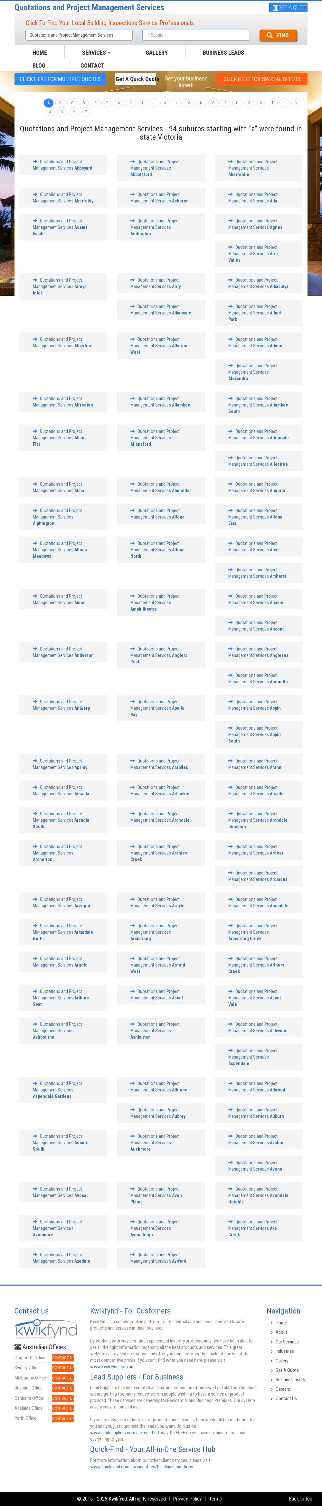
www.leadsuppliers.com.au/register (123, 1433)
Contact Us (286, 1398)
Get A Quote (287, 1370)
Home (281, 1323)
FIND (278, 35)
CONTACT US (63, 1357)
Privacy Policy (187, 1499)
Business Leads (223, 52)
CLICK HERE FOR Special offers (261, 79)
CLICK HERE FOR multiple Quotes (60, 79)
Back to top (300, 1499)
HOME (40, 52)
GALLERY (157, 52)
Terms (215, 1499)
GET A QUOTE (290, 7)
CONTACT (92, 65)
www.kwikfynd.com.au (111, 1367)
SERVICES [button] (96, 52)
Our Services (287, 1342)
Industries (285, 1351)
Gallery (282, 1361)
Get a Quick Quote (136, 79)
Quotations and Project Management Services (89, 7)
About (281, 1332)
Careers (283, 1389)
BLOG (39, 65)
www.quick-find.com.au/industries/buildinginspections (141, 1467)
